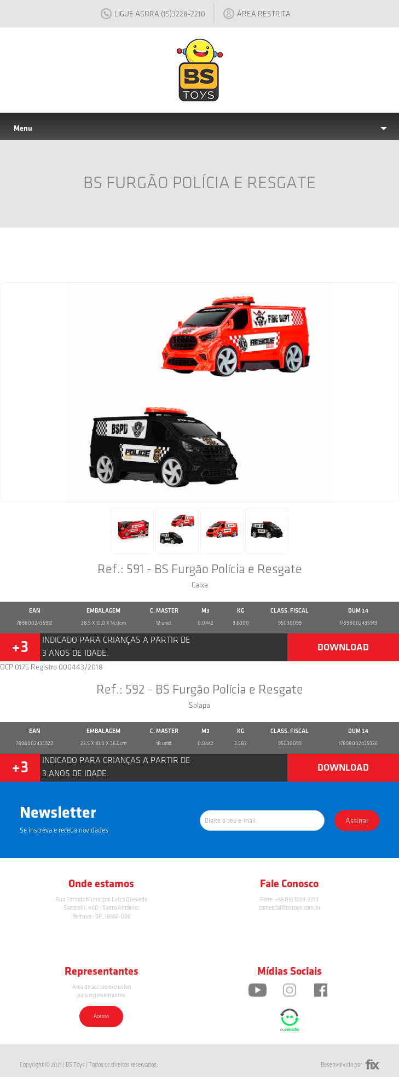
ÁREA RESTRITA (257, 13)
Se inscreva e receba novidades (64, 830)
